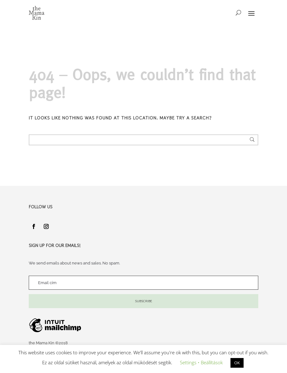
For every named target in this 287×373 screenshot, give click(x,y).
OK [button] (237, 363)
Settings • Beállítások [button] (201, 362)
